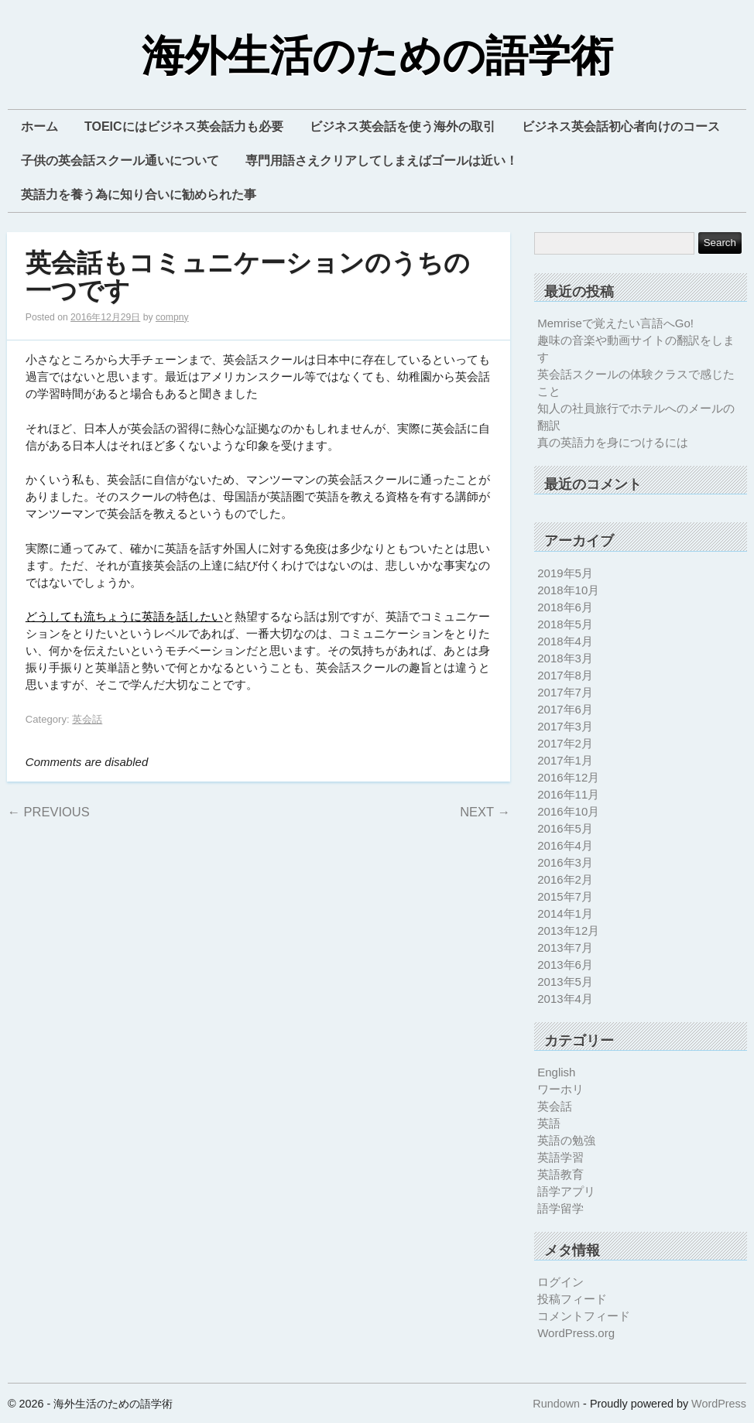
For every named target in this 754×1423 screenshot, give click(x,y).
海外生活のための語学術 (377, 57)
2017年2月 (565, 743)
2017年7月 (565, 692)
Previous (48, 812)
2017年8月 (565, 675)
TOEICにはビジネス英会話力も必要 (183, 126)
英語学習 (560, 1157)
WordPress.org (576, 1332)
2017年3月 (565, 726)
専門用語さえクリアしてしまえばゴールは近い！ (381, 160)
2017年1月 (565, 760)
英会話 (87, 719)
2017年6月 (565, 709)
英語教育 (560, 1174)
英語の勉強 (566, 1140)
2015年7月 (565, 896)
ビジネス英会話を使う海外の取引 (402, 126)
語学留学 (560, 1208)
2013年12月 (568, 930)
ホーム (39, 126)
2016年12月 (568, 777)
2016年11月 (568, 794)
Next (485, 812)
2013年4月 (565, 998)
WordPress (718, 1403)
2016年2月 (565, 879)
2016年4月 (565, 845)
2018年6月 (565, 607)
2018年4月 (565, 641)
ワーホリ (560, 1089)
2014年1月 (565, 913)
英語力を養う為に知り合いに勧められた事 (138, 194)
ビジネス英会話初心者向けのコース (621, 126)
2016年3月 (565, 862)
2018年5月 (565, 624)
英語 (548, 1123)
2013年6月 (565, 964)
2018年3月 (565, 658)
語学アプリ (566, 1191)
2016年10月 (568, 811)
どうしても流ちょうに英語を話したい (124, 616)
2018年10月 (568, 590)
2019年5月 (565, 573)
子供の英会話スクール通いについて (120, 160)
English (556, 1072)
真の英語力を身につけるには (612, 442)
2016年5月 (565, 828)
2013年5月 (565, 981)
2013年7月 (565, 947)
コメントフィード (583, 1315)
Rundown (556, 1403)
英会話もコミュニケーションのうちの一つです (248, 277)
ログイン (560, 1281)
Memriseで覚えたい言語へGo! (615, 323)
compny (172, 317)
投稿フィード (572, 1298)
